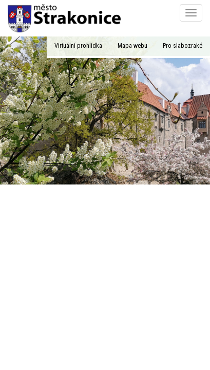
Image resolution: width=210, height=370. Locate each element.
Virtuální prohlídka (78, 45)
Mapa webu (132, 45)
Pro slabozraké (182, 45)
